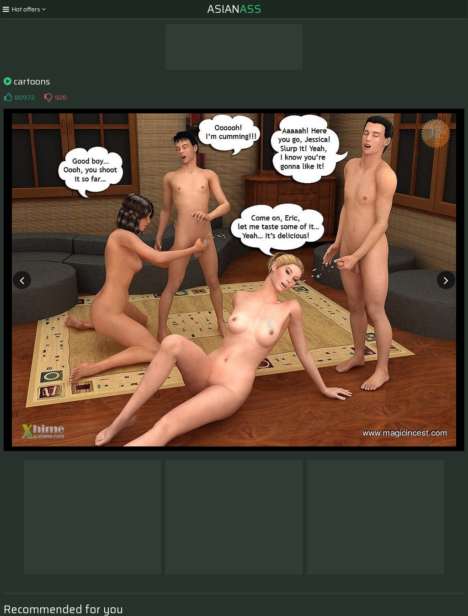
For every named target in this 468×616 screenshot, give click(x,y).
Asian (234, 9)
